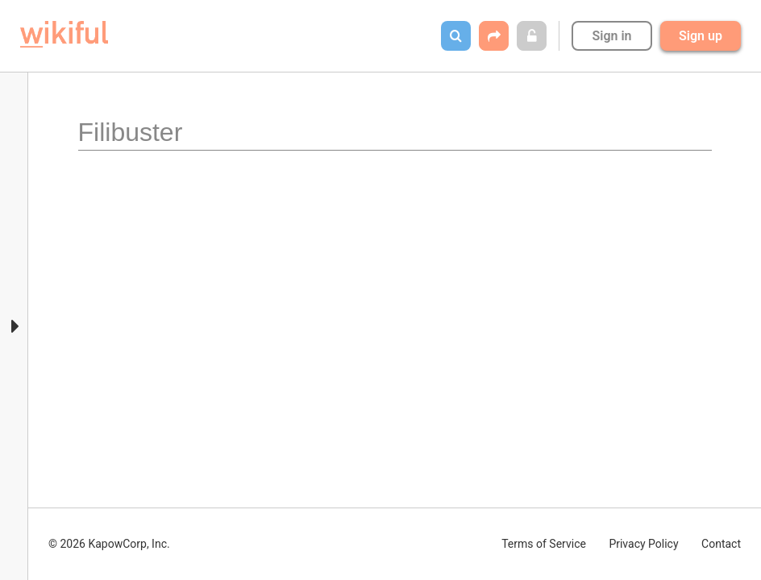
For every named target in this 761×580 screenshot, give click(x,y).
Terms (543, 543)
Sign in (611, 36)
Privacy (643, 543)
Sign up (700, 36)
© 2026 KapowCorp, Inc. (109, 543)
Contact (721, 543)
